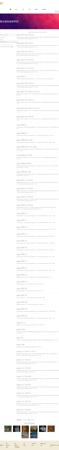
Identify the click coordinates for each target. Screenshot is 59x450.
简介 (7, 443)
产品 (24, 443)
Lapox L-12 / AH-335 (24, 368)
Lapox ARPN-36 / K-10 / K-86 (27, 147)
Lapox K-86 (20, 345)
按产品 (57, 12)
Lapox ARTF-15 (22, 227)
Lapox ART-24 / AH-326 (25, 205)
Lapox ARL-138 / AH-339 (25, 35)
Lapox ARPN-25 (22, 133)
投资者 (24, 445)
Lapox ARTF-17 (22, 241)
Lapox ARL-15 (21, 77)
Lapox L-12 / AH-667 (24, 410)
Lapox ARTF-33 (22, 268)
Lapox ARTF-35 (22, 282)
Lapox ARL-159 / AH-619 (25, 100)
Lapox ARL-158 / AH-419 (25, 83)
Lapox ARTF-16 (22, 234)
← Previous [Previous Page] (24, 419)
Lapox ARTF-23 (22, 254)
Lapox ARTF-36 (22, 289)
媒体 (32, 445)
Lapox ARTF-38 (22, 302)
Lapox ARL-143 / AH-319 (25, 60)
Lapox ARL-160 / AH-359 (25, 117)
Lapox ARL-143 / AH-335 (25, 68)
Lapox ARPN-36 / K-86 (24, 155)
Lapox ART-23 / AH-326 (25, 197)
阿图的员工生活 (43, 443)
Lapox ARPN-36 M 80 (24, 164)
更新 (7, 447)
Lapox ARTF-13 (22, 214)
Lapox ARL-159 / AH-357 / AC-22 (28, 92)
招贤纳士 (16, 445)
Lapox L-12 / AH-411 (24, 393)
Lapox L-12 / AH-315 (24, 360)
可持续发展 (34, 443)
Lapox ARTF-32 (22, 261)
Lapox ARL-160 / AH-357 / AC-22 (28, 108)
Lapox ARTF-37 (22, 295)
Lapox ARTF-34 (22, 275)
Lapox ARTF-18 (22, 248)
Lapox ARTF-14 (22, 220)
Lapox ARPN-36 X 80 (24, 172)
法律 (41, 445)
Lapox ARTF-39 (22, 309)
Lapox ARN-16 (21, 125)
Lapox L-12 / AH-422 (24, 401)
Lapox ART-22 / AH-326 (25, 189)
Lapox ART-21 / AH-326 (25, 180)
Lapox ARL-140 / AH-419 (25, 52)
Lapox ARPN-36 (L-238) (24, 140)
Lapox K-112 (21, 323)
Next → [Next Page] (33, 419)
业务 (15, 443)
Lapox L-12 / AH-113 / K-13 (26, 351)
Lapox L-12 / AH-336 (24, 376)
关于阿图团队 (17, 447)
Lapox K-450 (21, 330)
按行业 (57, 11)
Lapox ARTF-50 (22, 316)
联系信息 (7, 445)
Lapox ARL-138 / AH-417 (25, 43)
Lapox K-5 (20, 338)
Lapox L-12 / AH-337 (24, 385)
